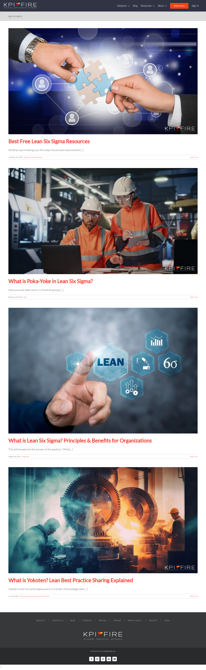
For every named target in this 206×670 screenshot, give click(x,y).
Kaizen (43, 596)
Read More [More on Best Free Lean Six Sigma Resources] (194, 157)
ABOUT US (40, 620)
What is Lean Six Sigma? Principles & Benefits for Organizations (80, 440)
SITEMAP (117, 620)
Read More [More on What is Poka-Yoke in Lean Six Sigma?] (194, 297)
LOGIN (167, 620)
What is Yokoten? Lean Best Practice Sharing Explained (70, 580)
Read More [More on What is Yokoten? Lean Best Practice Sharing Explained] (194, 596)
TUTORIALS (87, 620)
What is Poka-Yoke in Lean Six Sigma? (50, 281)
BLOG (72, 620)
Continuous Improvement (32, 596)
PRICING (102, 620)
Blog (25, 157)
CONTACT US (57, 620)
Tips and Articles (36, 157)
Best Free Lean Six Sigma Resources (49, 141)
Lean (29, 157)
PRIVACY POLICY (135, 620)
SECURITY (153, 620)
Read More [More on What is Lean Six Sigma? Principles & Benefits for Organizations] (194, 456)
